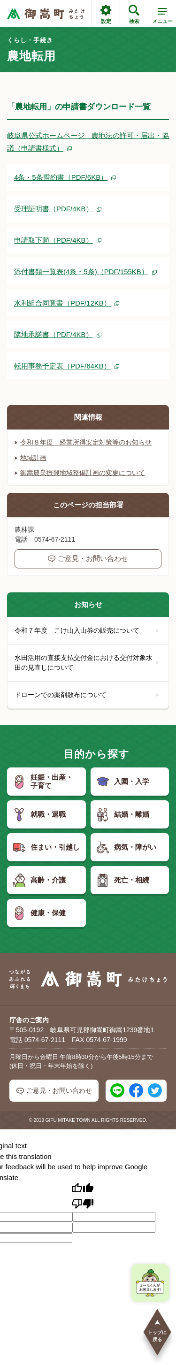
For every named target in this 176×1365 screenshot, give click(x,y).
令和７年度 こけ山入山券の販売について (87, 630)
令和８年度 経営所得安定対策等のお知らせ (83, 442)
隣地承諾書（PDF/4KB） (53, 334)
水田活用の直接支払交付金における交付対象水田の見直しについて (87, 662)
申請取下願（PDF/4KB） (53, 240)
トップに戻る (157, 1330)
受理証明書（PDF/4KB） (53, 209)
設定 (106, 14)
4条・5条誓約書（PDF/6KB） (60, 177)
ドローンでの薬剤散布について (87, 694)
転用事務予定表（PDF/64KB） (62, 366)
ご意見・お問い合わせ (88, 558)
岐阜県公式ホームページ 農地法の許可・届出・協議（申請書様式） (88, 141)
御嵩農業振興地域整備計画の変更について (80, 472)
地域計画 (30, 457)
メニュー (162, 17)
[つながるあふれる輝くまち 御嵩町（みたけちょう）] (45, 14)
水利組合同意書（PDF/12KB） (62, 303)
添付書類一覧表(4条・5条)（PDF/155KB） (81, 272)
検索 (134, 14)
